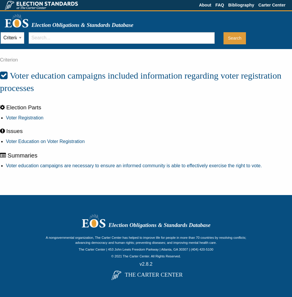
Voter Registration (24, 117)
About (205, 5)
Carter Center (272, 5)
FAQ (219, 5)
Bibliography (241, 5)
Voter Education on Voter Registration (45, 141)
